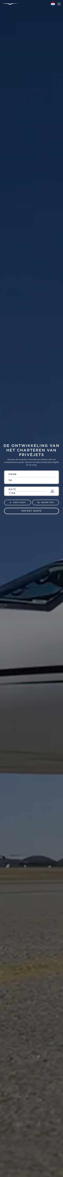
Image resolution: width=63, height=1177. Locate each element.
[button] (53, 4)
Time (12, 493)
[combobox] (31, 474)
